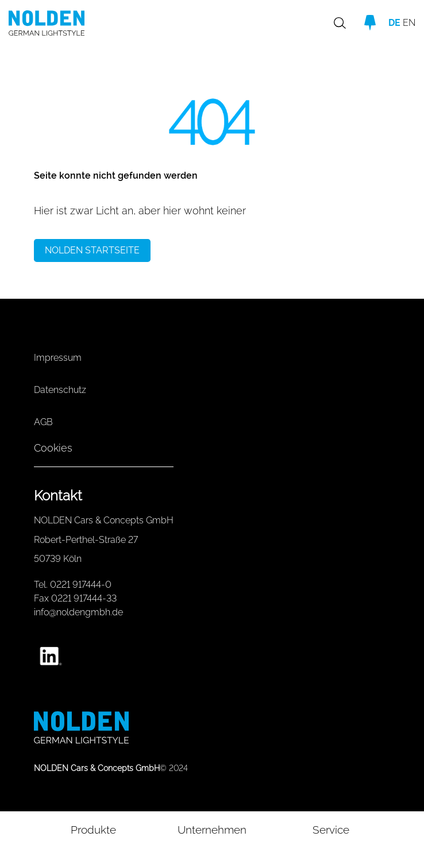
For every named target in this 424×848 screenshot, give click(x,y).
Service (331, 829)
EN (409, 22)
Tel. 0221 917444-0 (72, 584)
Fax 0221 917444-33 (75, 598)
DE (394, 22)
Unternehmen (212, 829)
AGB (43, 422)
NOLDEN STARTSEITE (92, 250)
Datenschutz (60, 389)
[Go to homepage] (70, 23)
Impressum (58, 357)
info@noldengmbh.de (78, 612)
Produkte (93, 829)
